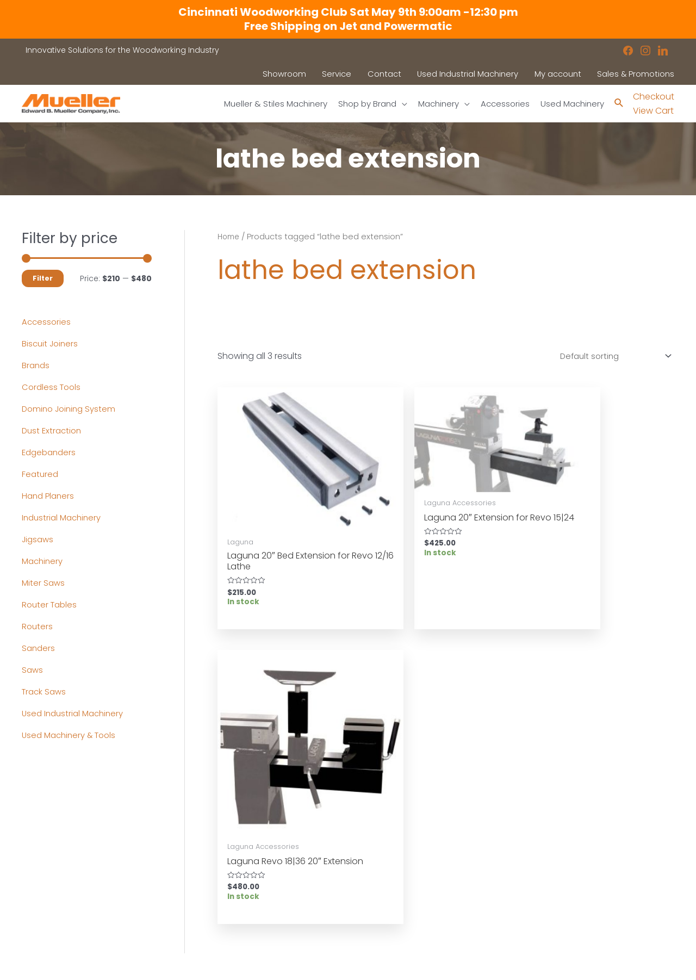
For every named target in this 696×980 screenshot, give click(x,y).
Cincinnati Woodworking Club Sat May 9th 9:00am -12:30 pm (348, 12)
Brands (36, 365)
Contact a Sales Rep (230, 885)
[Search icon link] (618, 104)
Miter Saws (44, 583)
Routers (38, 627)
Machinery (44, 561)
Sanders (39, 648)
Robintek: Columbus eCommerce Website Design (593, 962)
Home (229, 237)
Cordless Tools (53, 387)
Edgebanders (50, 452)
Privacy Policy (385, 885)
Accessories (47, 322)
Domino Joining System (71, 409)
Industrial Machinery (64, 518)
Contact (38, 900)
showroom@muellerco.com (601, 905)
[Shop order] (609, 358)
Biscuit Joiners (51, 344)
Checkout (653, 96)
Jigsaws (39, 540)
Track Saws (45, 692)
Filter (43, 278)
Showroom (43, 885)
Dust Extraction (53, 431)
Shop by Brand (50, 872)
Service (204, 872)
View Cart (653, 111)
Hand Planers (49, 496)
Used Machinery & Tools (72, 735)
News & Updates (390, 872)
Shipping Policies (391, 914)
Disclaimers (381, 900)
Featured (41, 474)
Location (376, 858)
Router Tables (51, 605)
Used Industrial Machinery (75, 714)
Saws (33, 670)
